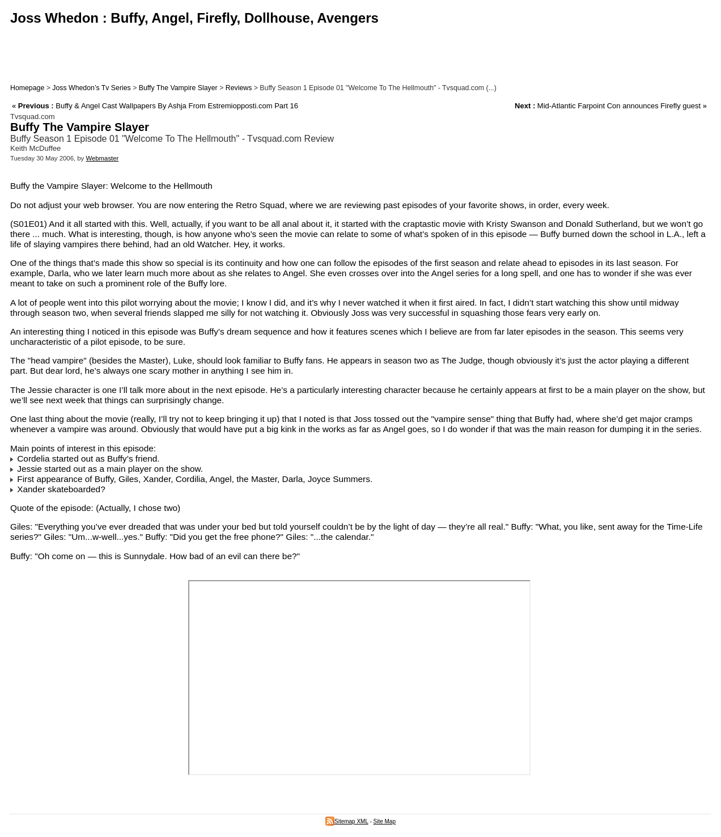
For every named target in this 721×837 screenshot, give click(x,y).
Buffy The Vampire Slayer (178, 88)
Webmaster (102, 158)
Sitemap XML (346, 821)
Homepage (27, 88)
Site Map (385, 821)
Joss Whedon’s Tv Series (91, 88)
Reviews (239, 88)
